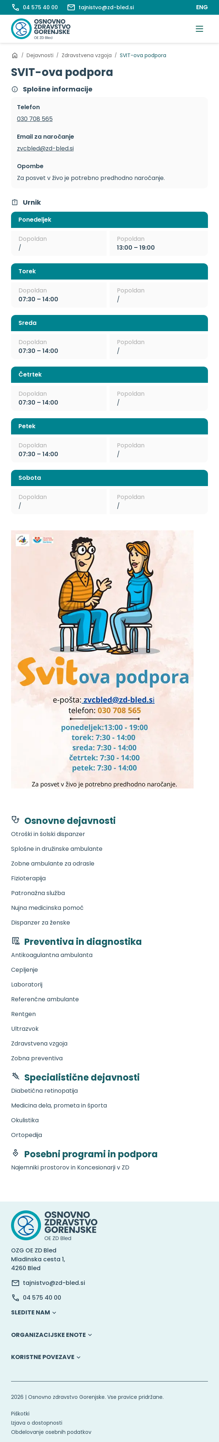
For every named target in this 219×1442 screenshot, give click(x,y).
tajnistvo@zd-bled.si (54, 1283)
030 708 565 (35, 119)
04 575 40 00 (42, 1297)
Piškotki (20, 1413)
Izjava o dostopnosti (36, 1423)
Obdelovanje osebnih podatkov (51, 1432)
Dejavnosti (40, 55)
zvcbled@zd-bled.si (45, 148)
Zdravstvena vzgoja (87, 55)
